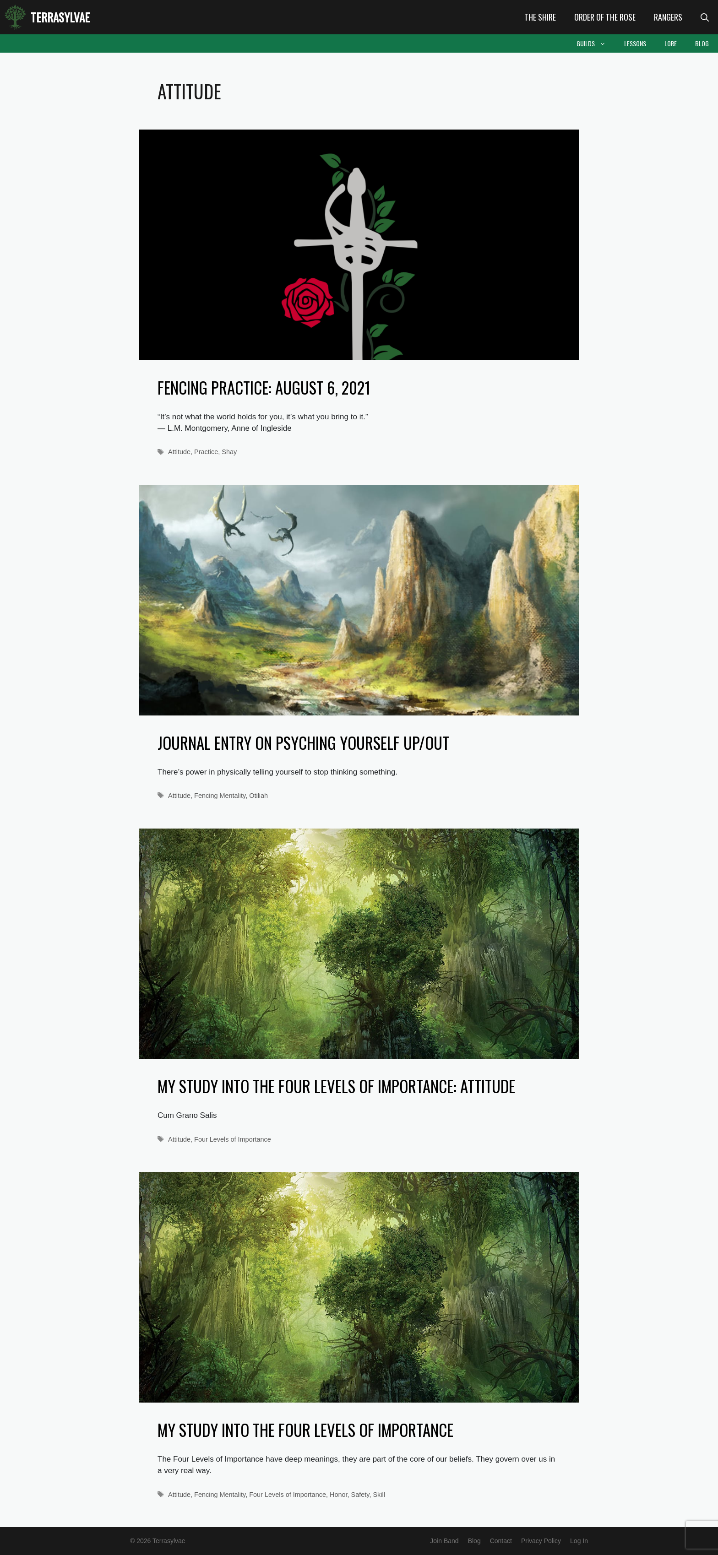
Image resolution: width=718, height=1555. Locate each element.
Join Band (444, 1540)
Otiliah (258, 795)
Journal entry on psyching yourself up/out (303, 742)
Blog (702, 43)
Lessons (635, 43)
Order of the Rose (605, 17)
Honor (339, 1494)
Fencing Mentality (219, 795)
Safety (360, 1494)
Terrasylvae (60, 17)
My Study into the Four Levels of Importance (305, 1429)
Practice (206, 451)
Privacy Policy (541, 1540)
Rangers (668, 17)
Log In (579, 1540)
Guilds (596, 43)
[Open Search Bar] (704, 17)
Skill (379, 1494)
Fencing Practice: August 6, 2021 (264, 387)
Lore (670, 43)
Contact (501, 1540)
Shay (229, 451)
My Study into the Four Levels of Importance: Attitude (336, 1086)
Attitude (179, 451)
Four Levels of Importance (232, 1139)
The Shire (540, 17)
